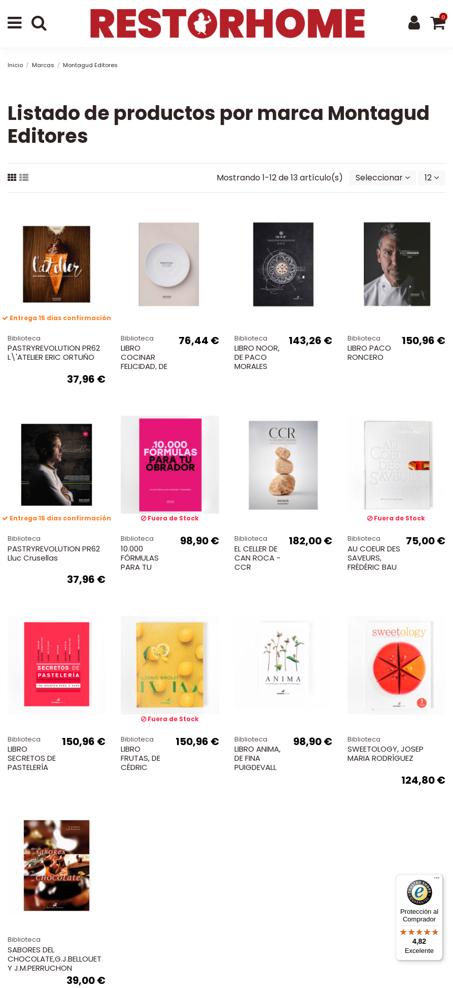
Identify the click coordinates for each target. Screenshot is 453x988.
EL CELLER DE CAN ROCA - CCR (257, 557)
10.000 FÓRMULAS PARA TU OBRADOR (140, 562)
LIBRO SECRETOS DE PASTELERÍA (32, 758)
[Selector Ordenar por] (382, 178)
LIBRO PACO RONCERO (369, 352)
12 (432, 177)
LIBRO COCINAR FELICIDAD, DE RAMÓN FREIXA (146, 362)
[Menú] (437, 880)
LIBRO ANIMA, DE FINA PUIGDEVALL (257, 758)
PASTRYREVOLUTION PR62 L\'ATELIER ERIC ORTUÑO (54, 352)
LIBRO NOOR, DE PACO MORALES (257, 357)
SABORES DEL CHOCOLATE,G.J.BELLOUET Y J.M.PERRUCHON (54, 958)
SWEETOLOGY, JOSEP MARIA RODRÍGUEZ (385, 753)
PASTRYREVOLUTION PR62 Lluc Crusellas (54, 553)
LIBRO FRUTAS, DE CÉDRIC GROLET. (140, 763)
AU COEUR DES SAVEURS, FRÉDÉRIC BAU (373, 557)
